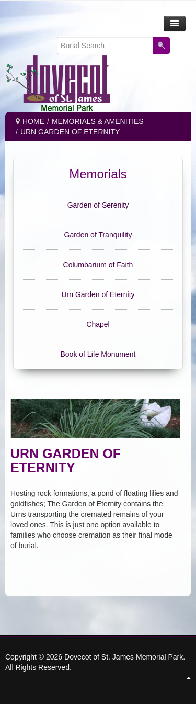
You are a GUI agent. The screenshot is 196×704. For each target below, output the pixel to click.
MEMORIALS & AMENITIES (98, 121)
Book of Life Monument (98, 354)
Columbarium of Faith (98, 264)
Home (33, 121)
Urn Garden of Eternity (97, 294)
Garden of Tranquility (98, 235)
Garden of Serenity (98, 205)
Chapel (97, 324)
